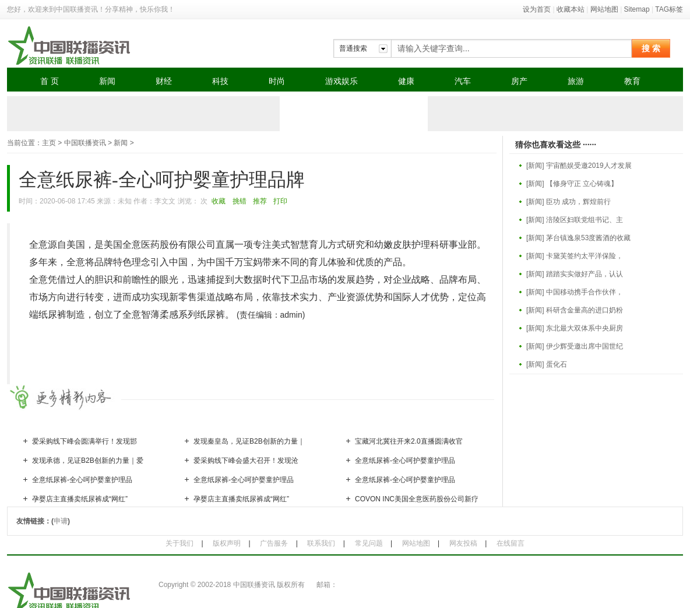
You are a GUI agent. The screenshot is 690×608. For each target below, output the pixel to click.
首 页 (49, 81)
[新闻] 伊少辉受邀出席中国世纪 (574, 346)
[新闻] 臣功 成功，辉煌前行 (568, 202)
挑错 (240, 201)
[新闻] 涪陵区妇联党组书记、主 (574, 220)
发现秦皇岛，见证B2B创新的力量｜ (249, 441)
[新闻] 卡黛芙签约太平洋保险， (574, 256)
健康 (406, 81)
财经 (164, 81)
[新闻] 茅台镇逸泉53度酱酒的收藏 (578, 238)
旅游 (576, 81)
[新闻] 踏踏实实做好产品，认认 (574, 274)
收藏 (219, 201)
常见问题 (369, 543)
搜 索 (651, 48)
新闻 (107, 81)
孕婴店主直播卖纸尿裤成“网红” (80, 499)
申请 (61, 521)
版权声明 (227, 543)
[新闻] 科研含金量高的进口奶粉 (574, 310)
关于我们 (179, 543)
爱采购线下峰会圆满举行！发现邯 (84, 441)
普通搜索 (353, 48)
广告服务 (274, 543)
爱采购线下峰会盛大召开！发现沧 (245, 460)
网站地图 (604, 9)
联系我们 (321, 543)
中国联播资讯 (85, 143)
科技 (220, 81)
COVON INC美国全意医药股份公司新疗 (416, 499)
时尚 (277, 81)
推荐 (260, 201)
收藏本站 (571, 9)
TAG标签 (669, 9)
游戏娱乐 (341, 81)
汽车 (463, 81)
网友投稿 (463, 543)
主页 (49, 143)
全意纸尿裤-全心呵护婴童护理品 (405, 460)
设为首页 (537, 9)
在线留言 (510, 543)
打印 (280, 201)
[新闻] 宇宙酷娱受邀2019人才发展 (579, 165)
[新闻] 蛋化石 (546, 364)
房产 (519, 81)
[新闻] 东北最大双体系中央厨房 (574, 328)
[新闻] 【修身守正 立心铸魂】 (572, 184)
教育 (632, 81)
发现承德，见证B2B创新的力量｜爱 (87, 460)
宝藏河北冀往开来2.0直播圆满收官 (409, 441)
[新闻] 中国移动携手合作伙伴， (574, 292)
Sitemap (637, 9)
